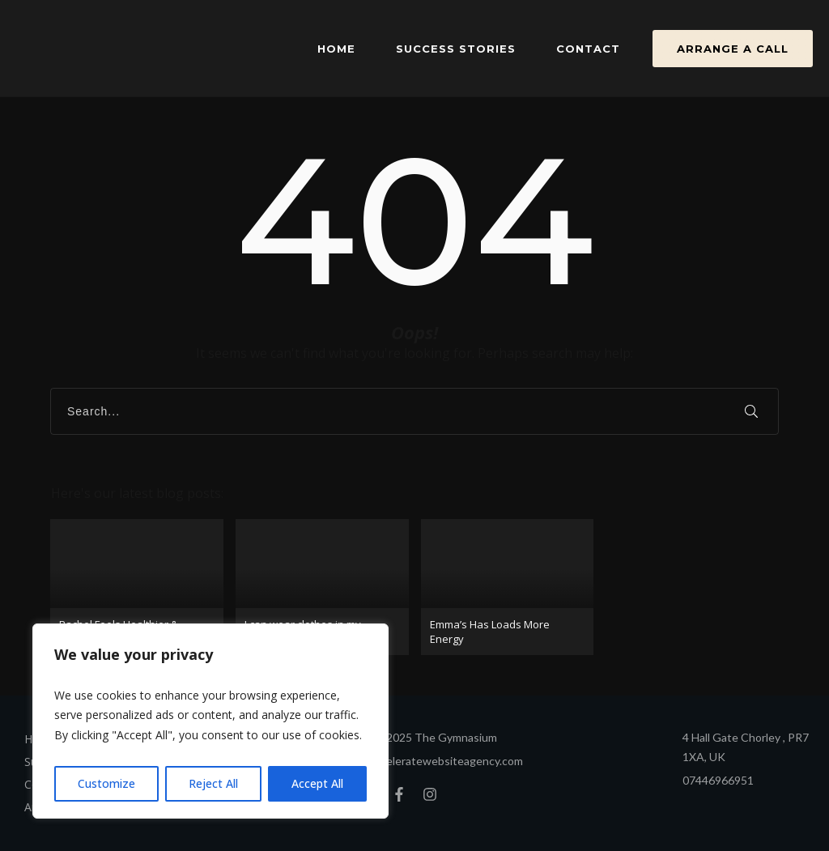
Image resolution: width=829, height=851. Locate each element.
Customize (106, 783)
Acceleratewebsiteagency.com (445, 761)
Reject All (213, 783)
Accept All (317, 783)
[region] (210, 721)
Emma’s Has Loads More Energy (507, 587)
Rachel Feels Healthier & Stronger (136, 587)
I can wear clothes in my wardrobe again (322, 587)
